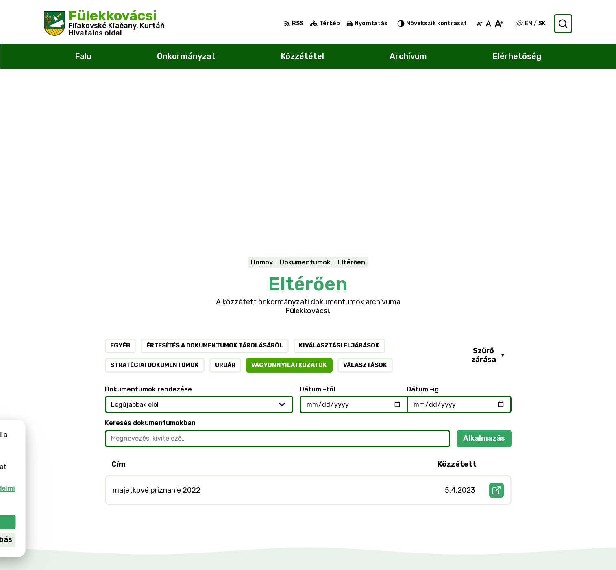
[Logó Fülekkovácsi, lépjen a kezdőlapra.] (104, 23)
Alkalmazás (487, 283)
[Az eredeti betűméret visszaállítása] (488, 23)
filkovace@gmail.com (538, 520)
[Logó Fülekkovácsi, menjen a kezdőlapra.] (135, 434)
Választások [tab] (365, 208)
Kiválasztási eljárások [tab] (339, 189)
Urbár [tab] (225, 208)
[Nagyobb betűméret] (498, 23)
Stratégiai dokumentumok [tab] (154, 208)
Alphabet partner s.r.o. (146, 459)
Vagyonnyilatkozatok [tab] (289, 208)
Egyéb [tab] (120, 189)
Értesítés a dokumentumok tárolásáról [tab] (214, 189)
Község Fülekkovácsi (128, 466)
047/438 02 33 (529, 511)
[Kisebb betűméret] (479, 23)
